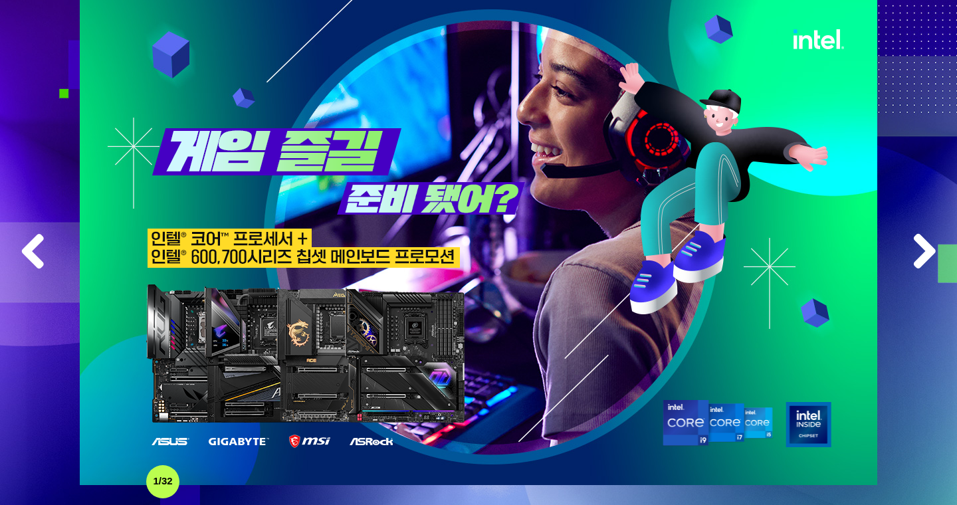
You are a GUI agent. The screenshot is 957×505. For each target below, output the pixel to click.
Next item (924, 252)
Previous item (33, 252)
